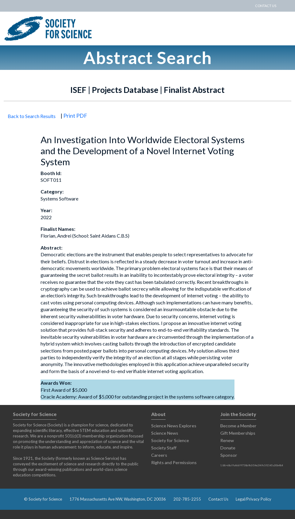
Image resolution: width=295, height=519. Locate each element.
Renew (227, 440)
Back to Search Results (32, 116)
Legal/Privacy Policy (253, 499)
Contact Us (218, 499)
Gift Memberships (237, 433)
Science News (164, 433)
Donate (227, 447)
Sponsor (228, 455)
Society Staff (163, 447)
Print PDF (75, 115)
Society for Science (170, 440)
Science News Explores (173, 425)
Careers (159, 455)
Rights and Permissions (174, 462)
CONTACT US (265, 6)
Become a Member (238, 425)
